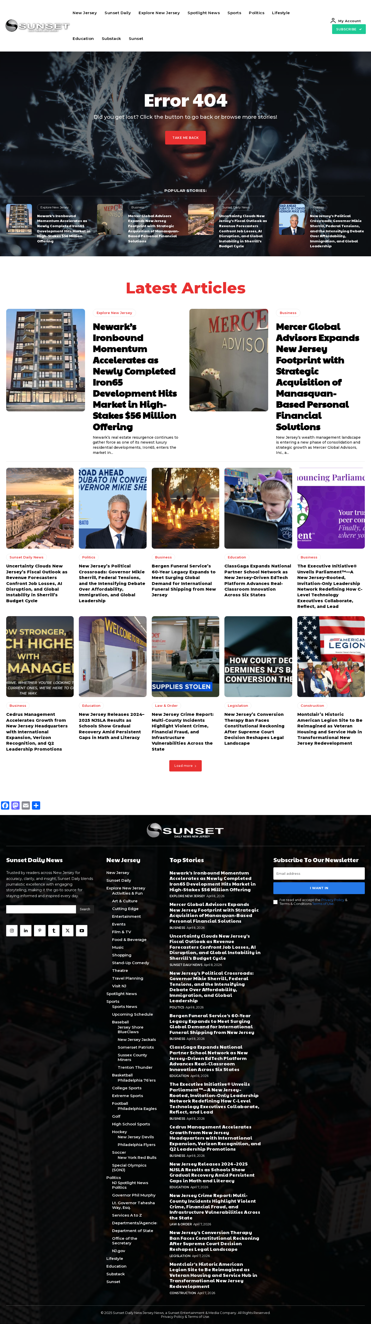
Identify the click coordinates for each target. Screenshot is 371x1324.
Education (237, 557)
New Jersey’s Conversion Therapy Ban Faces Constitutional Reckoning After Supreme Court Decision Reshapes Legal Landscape (214, 1240)
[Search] (85, 909)
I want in (319, 888)
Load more (185, 766)
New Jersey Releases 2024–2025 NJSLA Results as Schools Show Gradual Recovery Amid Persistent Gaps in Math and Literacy (111, 726)
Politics (318, 207)
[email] (319, 873)
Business (137, 207)
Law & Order (166, 706)
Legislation (238, 706)
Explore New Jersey (54, 207)
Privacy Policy (332, 899)
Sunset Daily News (236, 207)
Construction (312, 706)
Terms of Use (323, 904)
